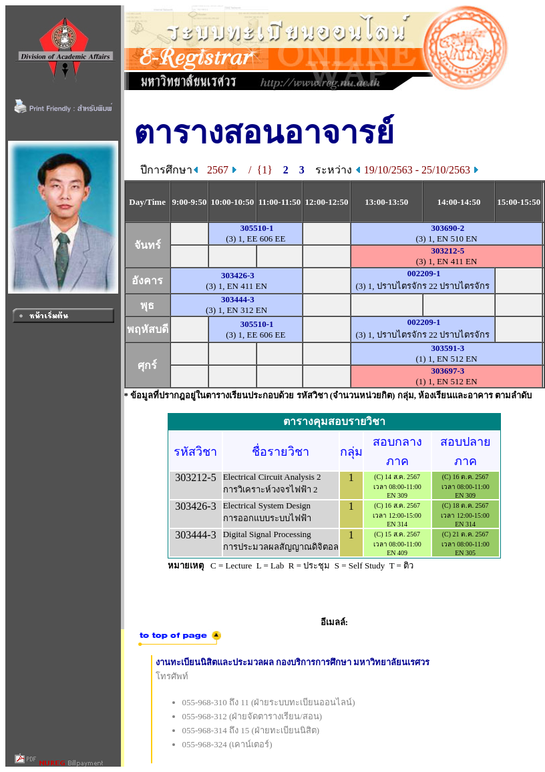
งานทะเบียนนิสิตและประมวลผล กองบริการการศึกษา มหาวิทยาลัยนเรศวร (293, 662)
